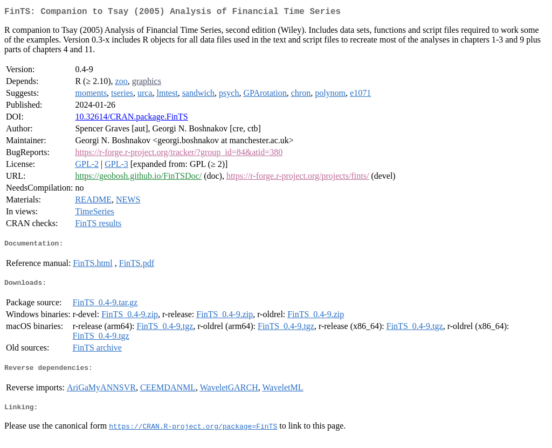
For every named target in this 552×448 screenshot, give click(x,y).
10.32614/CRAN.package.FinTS (131, 118)
